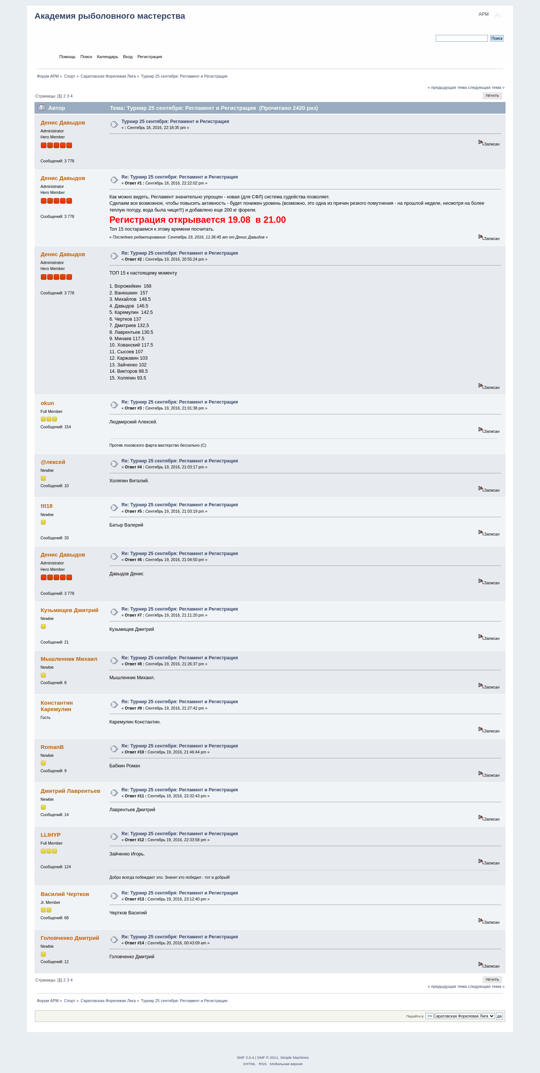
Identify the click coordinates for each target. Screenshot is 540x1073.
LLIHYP (50, 834)
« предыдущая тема (447, 87)
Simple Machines (294, 1057)
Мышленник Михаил (68, 659)
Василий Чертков (64, 894)
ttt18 (46, 506)
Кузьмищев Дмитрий (69, 610)
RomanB (52, 747)
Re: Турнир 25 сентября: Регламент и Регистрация (180, 177)
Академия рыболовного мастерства (109, 16)
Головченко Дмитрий (69, 938)
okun (47, 403)
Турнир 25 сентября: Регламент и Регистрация (175, 121)
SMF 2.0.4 (245, 1057)
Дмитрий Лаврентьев (70, 791)
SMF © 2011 (267, 1057)
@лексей (52, 462)
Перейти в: (415, 1016)
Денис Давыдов (62, 122)
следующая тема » (486, 87)
